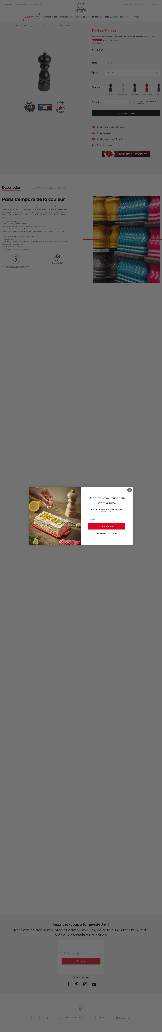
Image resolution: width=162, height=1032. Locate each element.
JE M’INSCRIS (107, 526)
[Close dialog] (129, 490)
